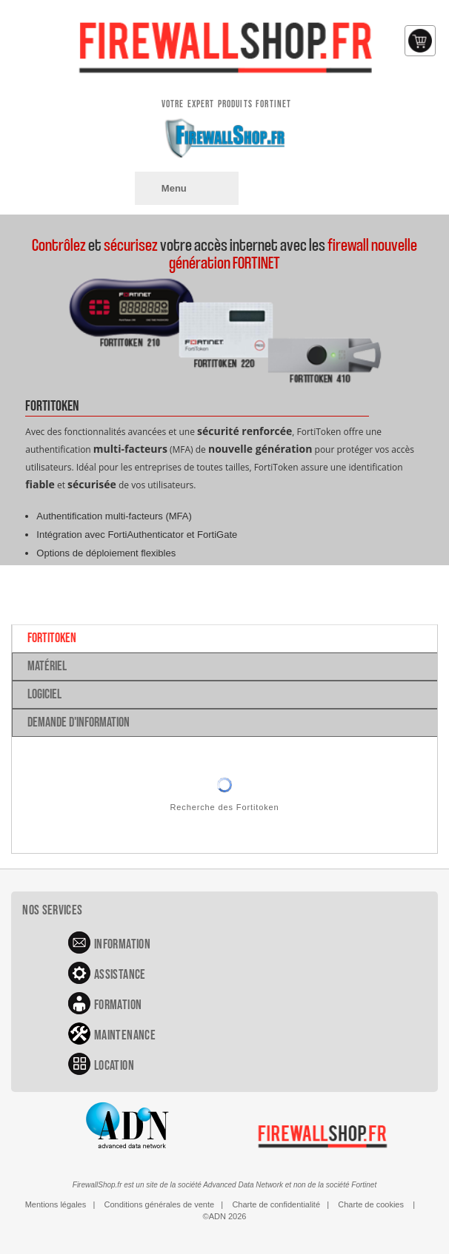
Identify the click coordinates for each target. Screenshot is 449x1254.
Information (122, 944)
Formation (118, 1005)
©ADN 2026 (225, 1216)
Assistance (120, 974)
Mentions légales (56, 1204)
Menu (174, 188)
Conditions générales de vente (159, 1204)
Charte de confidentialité (276, 1204)
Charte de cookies (371, 1204)
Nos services (52, 910)
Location (114, 1065)
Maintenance (125, 1035)
